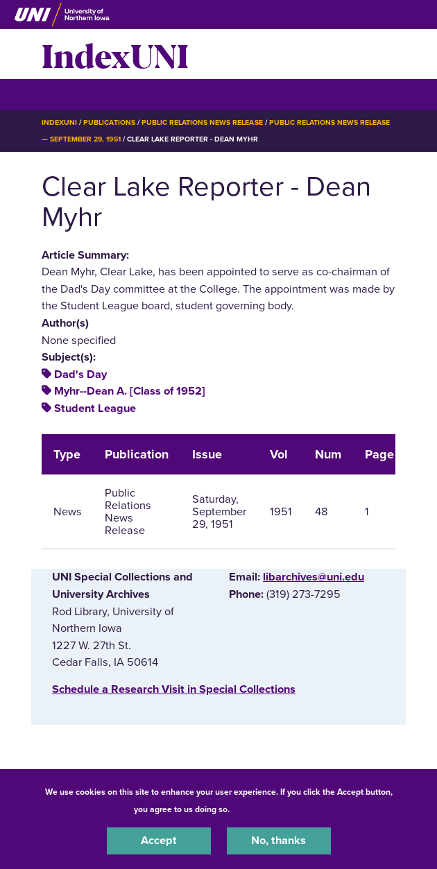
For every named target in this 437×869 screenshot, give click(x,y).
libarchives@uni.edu (313, 577)
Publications (109, 122)
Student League (95, 408)
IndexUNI (115, 54)
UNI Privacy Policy (268, 809)
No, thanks (278, 841)
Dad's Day (80, 374)
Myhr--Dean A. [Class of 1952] (129, 391)
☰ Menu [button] (66, 94)
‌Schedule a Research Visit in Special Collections (173, 689)
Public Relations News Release (202, 122)
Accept (159, 841)
